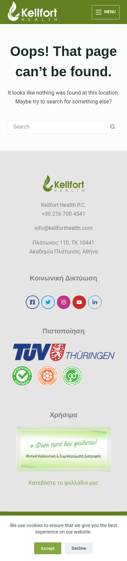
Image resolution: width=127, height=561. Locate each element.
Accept (48, 548)
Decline (78, 548)
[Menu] (106, 12)
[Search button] (113, 127)
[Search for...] (57, 127)
